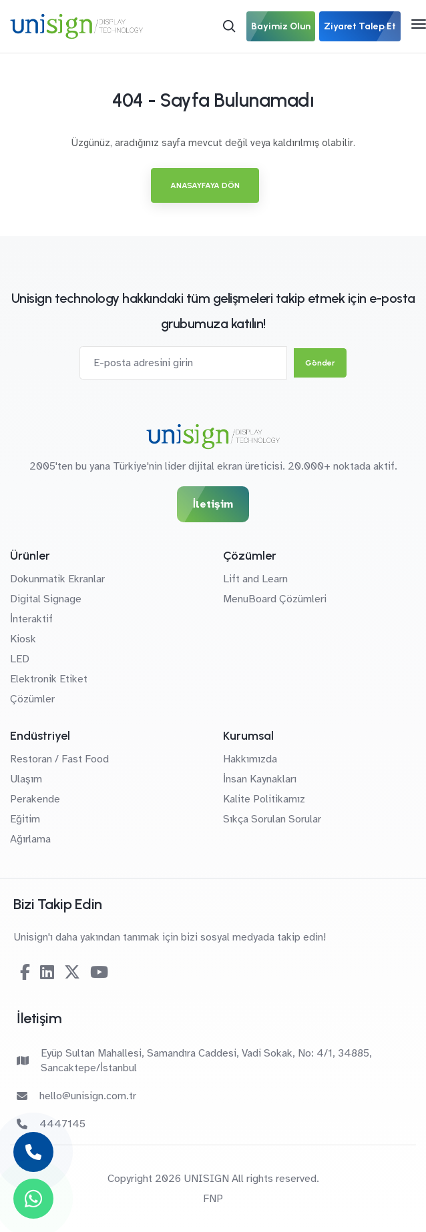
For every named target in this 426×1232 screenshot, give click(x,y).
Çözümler (32, 699)
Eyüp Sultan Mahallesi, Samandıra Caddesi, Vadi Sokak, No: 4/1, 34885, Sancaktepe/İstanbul (194, 1061)
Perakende (35, 799)
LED (19, 659)
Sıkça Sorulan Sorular (272, 819)
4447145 (51, 1124)
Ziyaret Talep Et (360, 26)
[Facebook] (25, 973)
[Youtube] (99, 973)
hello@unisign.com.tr (76, 1096)
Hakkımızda (250, 759)
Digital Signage (45, 599)
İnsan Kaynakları (259, 779)
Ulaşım (26, 779)
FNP (213, 1198)
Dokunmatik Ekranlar (57, 579)
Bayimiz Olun (280, 26)
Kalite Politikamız (264, 799)
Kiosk (23, 639)
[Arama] (229, 26)
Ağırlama (30, 839)
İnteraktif (31, 619)
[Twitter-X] (72, 973)
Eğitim (25, 819)
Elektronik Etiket (48, 679)
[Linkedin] (47, 973)
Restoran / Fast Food (59, 759)
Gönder (320, 363)
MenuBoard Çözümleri (275, 599)
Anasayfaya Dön (205, 185)
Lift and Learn (255, 579)
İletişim (213, 504)
